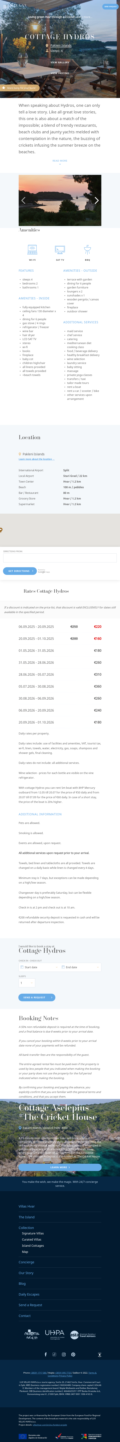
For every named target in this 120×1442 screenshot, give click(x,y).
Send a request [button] (110, 6)
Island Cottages (33, 1246)
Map (25, 1252)
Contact (25, 1315)
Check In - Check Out (30, 960)
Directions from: (13, 551)
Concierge (26, 1262)
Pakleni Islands (61, 45)
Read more (60, 160)
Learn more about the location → (37, 459)
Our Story (26, 1273)
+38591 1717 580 (38, 1372)
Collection (26, 1227)
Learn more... (60, 17)
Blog (22, 1283)
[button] (60, 62)
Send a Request (30, 1305)
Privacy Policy (65, 1375)
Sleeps (22, 976)
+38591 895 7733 (63, 1372)
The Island (27, 1217)
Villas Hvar (27, 1206)
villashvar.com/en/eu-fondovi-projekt (50, 1424)
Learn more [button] (58, 1167)
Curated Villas (31, 1239)
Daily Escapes (29, 1294)
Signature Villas (33, 1233)
